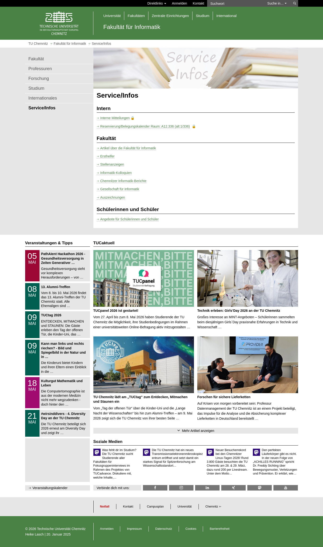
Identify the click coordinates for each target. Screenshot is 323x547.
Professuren (40, 68)
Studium (36, 88)
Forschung (38, 78)
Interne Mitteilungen (115, 118)
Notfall (104, 506)
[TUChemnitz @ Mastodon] (259, 488)
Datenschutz (163, 528)
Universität (184, 506)
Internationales (42, 98)
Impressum (134, 528)
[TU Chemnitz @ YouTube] (285, 488)
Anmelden (179, 3)
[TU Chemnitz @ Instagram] (181, 488)
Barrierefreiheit (220, 528)
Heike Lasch (34, 534)
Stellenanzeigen (112, 164)
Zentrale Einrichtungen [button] (170, 16)
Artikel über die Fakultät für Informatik (128, 148)
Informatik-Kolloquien (116, 173)
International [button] (226, 16)
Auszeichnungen (112, 197)
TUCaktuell (104, 243)
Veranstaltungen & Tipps (49, 243)
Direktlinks (156, 3)
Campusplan (155, 506)
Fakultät (36, 58)
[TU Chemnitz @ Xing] (233, 488)
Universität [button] (112, 16)
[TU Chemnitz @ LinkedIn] (207, 488)
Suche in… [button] (277, 3)
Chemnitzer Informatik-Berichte (123, 181)
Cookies (191, 528)
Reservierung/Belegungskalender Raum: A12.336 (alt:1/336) (145, 126)
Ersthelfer (107, 156)
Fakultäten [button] (136, 16)
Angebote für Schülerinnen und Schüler (129, 219)
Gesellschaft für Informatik (119, 189)
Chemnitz (211, 506)
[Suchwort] (235, 3)
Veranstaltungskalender (50, 488)
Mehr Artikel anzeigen (198, 431)
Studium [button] (202, 16)
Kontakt (198, 3)
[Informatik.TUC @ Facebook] (155, 488)
